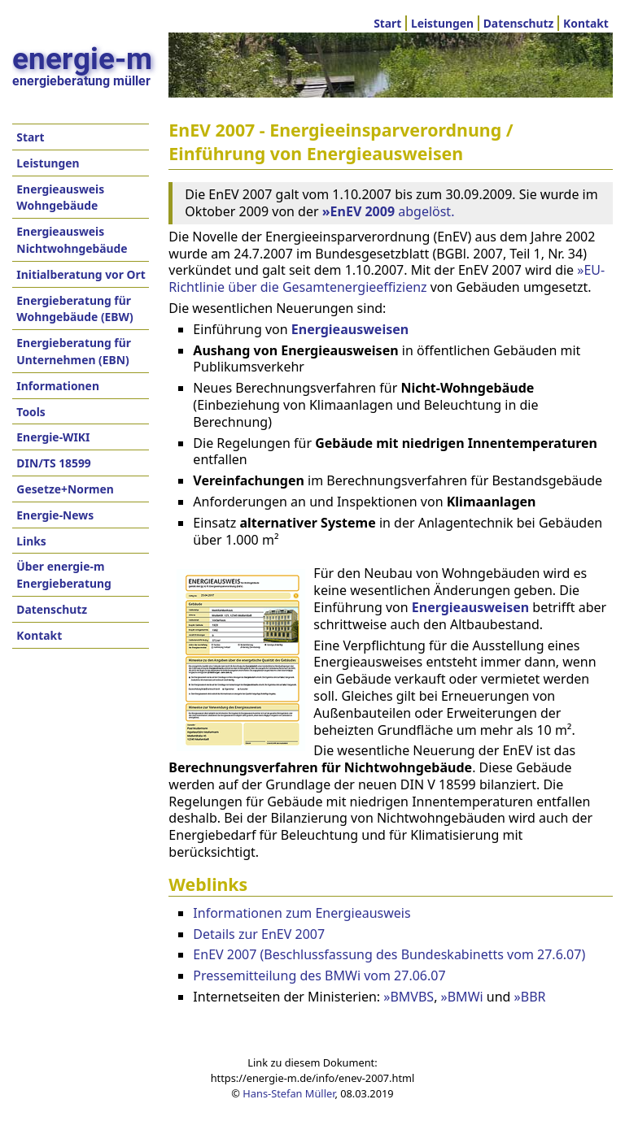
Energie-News (55, 515)
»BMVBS (408, 997)
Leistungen (442, 23)
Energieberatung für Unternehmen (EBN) (73, 351)
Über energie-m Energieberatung (63, 574)
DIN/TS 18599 (53, 463)
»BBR (530, 997)
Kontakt (586, 23)
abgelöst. (388, 211)
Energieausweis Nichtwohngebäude (71, 240)
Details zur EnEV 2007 (259, 934)
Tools (30, 411)
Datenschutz (518, 23)
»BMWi (462, 997)
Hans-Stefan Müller (288, 1093)
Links (31, 541)
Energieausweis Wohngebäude (60, 197)
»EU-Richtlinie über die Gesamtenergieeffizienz (386, 278)
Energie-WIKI (53, 437)
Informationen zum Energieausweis (301, 913)
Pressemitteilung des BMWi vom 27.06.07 (319, 975)
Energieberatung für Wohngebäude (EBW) (74, 309)
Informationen (57, 385)
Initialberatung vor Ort (80, 274)
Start (387, 23)
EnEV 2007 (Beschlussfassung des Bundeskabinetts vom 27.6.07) (389, 954)
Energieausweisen (470, 607)
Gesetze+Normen (65, 489)
